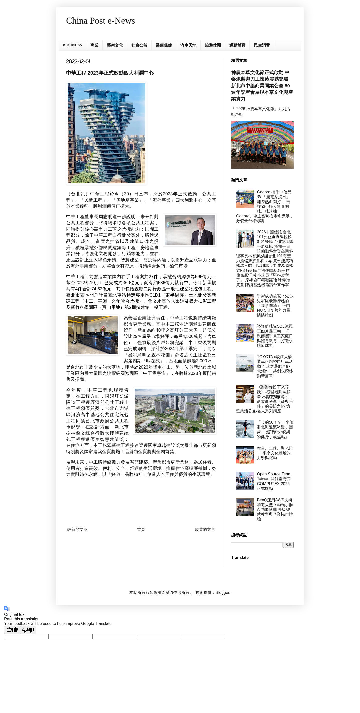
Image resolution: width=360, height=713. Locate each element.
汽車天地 (188, 45)
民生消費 (262, 45)
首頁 (141, 530)
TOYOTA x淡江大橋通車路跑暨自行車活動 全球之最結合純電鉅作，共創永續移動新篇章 (275, 366)
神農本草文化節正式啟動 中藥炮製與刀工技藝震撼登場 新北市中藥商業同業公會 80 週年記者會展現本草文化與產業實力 (262, 86)
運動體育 (238, 45)
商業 (94, 45)
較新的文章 (78, 530)
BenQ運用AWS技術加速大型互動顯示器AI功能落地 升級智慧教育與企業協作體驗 (275, 510)
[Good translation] (12, 630)
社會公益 (140, 45)
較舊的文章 (205, 530)
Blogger (222, 592)
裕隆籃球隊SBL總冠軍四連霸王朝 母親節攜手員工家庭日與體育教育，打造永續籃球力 (275, 336)
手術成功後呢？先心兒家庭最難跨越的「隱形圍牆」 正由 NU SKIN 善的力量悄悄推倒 (275, 306)
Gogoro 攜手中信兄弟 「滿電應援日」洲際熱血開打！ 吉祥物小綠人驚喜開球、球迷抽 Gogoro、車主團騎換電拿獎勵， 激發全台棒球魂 (265, 206)
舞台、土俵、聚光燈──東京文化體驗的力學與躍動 (275, 453)
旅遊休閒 (213, 45)
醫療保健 (164, 45)
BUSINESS (72, 45)
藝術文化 (115, 45)
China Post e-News (100, 21)
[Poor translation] (28, 630)
